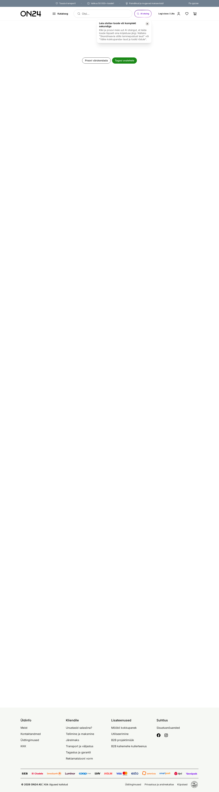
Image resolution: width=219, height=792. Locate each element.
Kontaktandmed (31, 734)
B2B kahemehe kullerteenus (129, 746)
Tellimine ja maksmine (80, 734)
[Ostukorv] (195, 13)
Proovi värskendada (96, 60)
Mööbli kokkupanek (124, 727)
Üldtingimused (30, 740)
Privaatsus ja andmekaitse (159, 784)
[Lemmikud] (186, 13)
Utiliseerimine (119, 734)
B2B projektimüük (122, 740)
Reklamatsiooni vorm (79, 758)
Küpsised (182, 784)
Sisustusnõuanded (168, 727)
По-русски (193, 3)
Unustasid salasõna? (79, 727)
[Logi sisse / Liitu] (169, 13)
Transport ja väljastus (79, 746)
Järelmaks (72, 740)
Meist (24, 727)
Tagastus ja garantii (78, 752)
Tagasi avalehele (124, 60)
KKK (23, 746)
